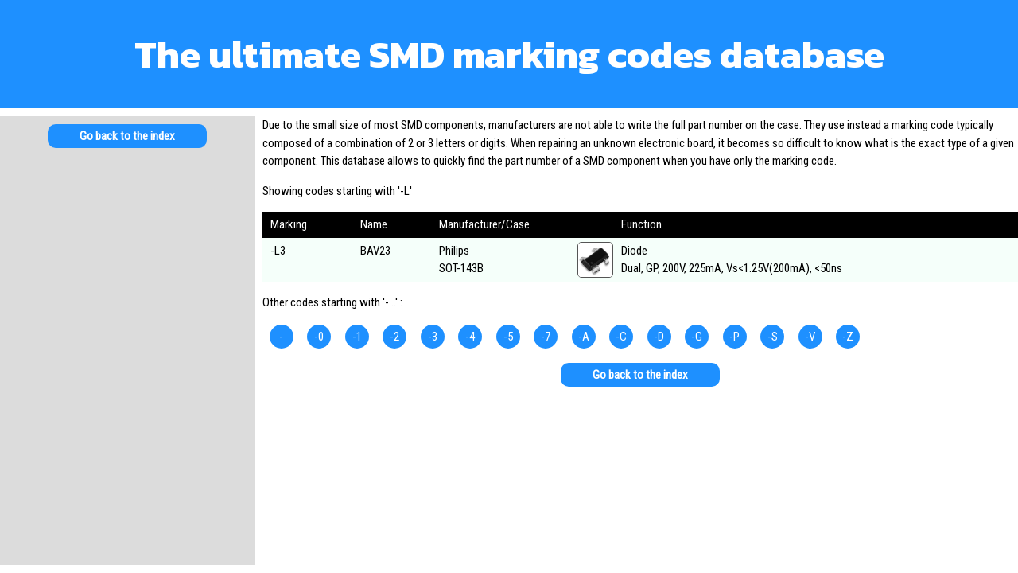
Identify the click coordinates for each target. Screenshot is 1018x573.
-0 (319, 336)
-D (659, 336)
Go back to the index (127, 136)
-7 (545, 336)
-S (772, 336)
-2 (394, 336)
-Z (847, 336)
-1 (357, 336)
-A (583, 336)
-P (734, 336)
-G (696, 336)
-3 (432, 336)
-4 (470, 336)
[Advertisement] (127, 286)
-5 (508, 336)
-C (621, 336)
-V (810, 336)
